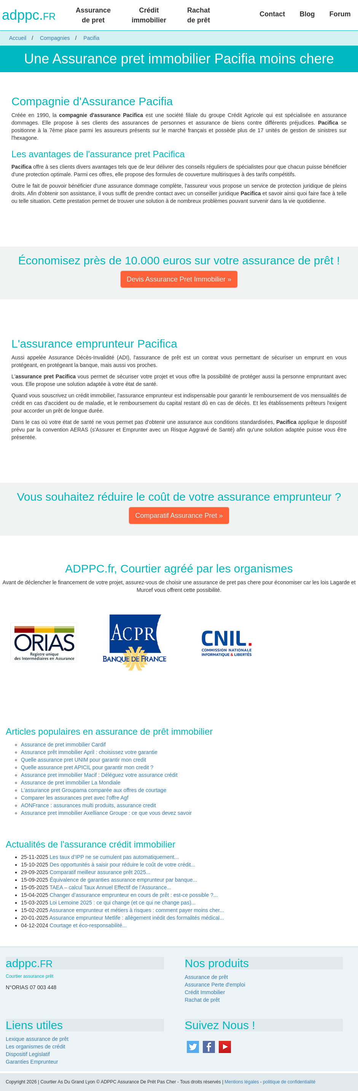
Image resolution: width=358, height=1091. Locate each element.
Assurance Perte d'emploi (215, 985)
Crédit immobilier (149, 15)
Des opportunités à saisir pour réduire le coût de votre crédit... (123, 865)
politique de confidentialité (289, 1082)
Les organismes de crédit (35, 1047)
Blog (307, 14)
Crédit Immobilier (205, 992)
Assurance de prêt (206, 977)
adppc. (29, 15)
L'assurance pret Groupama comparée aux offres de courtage (93, 790)
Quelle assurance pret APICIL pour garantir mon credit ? (87, 767)
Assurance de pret (93, 15)
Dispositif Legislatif (28, 1054)
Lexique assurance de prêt (37, 1039)
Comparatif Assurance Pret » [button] (179, 515)
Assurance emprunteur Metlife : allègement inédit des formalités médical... (136, 918)
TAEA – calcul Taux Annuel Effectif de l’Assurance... (110, 887)
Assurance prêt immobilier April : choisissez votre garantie (89, 752)
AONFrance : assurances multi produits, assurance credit (88, 805)
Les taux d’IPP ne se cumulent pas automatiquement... (114, 857)
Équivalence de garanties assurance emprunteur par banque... (123, 880)
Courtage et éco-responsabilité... (88, 925)
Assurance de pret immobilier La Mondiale (70, 783)
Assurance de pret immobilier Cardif (63, 745)
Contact (272, 14)
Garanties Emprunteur (32, 1062)
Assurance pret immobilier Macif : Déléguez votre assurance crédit (99, 775)
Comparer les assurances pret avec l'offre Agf (75, 798)
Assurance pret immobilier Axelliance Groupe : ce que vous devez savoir (106, 813)
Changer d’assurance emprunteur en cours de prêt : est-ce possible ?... (134, 895)
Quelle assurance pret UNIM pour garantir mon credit (83, 760)
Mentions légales (241, 1082)
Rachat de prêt (198, 15)
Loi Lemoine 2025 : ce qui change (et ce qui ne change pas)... (123, 903)
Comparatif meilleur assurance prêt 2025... (100, 872)
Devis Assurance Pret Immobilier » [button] (179, 279)
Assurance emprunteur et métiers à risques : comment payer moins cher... (136, 910)
